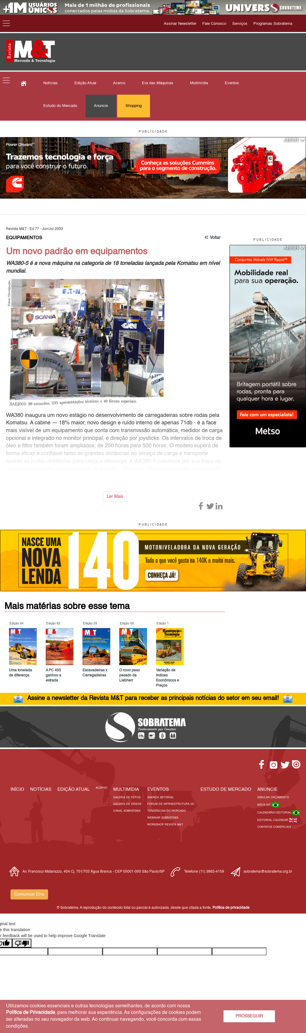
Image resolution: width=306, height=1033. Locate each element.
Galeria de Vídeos (127, 804)
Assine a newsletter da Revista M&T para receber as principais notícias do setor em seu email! (153, 699)
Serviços (239, 24)
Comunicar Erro (29, 894)
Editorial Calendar (273, 820)
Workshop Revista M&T (165, 824)
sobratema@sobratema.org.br (268, 872)
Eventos (232, 83)
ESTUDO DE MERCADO (226, 789)
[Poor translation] (21, 943)
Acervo (119, 83)
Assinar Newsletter (180, 24)
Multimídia (199, 83)
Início (17, 789)
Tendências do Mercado (166, 811)
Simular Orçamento (273, 797)
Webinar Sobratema (162, 817)
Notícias (50, 83)
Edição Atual (85, 83)
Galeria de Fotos (126, 797)
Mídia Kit (264, 805)
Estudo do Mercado (60, 106)
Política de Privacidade (30, 1012)
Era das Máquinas (157, 83)
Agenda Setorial (160, 797)
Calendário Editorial (274, 812)
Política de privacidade (231, 908)
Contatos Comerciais (274, 827)
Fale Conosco (214, 24)
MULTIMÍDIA (126, 789)
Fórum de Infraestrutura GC (171, 804)
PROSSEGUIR (249, 1016)
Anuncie (101, 106)
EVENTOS (158, 789)
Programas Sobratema (272, 24)
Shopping (134, 106)
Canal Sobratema (126, 811)
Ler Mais (115, 497)
